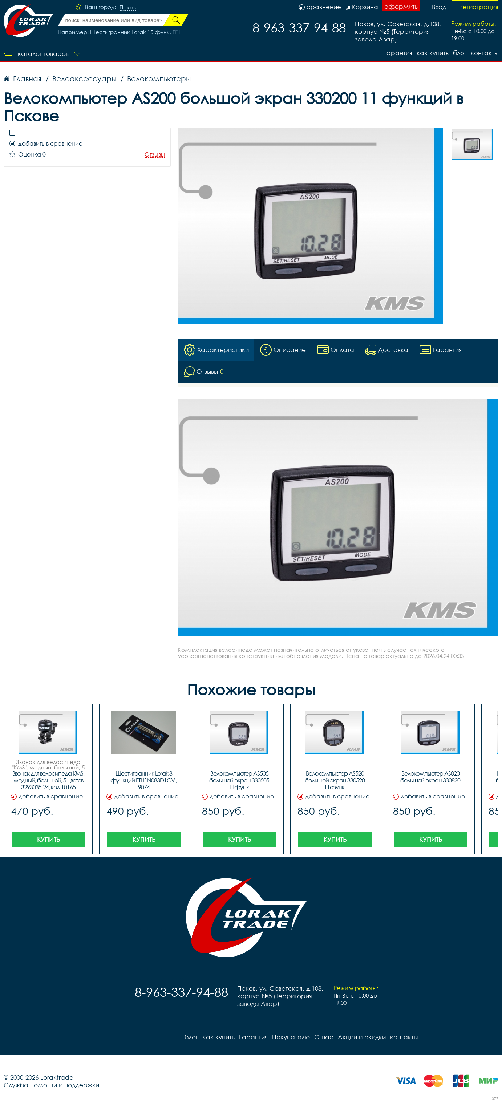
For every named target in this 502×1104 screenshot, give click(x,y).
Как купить (433, 53)
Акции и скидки (362, 1037)
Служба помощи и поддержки (51, 1085)
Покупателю (291, 1037)
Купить (48, 839)
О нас (323, 1037)
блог (459, 53)
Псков (128, 8)
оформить (401, 6)
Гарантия (398, 53)
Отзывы (155, 154)
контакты (484, 53)
